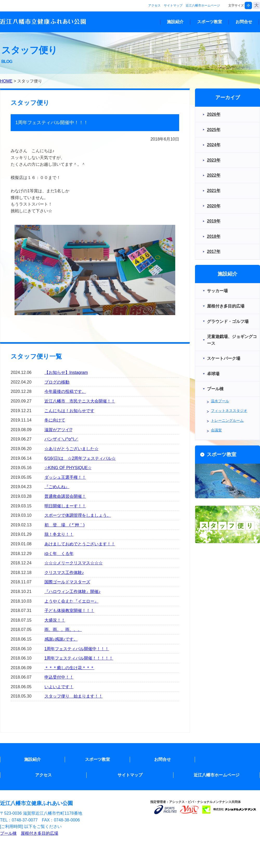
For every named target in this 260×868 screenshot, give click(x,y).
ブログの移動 (56, 382)
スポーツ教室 (209, 22)
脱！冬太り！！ (59, 534)
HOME (6, 81)
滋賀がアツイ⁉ (58, 429)
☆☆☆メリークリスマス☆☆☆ (73, 563)
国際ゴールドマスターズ (67, 582)
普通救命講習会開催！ (65, 496)
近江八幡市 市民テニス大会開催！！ (79, 401)
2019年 (213, 221)
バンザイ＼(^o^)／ (61, 439)
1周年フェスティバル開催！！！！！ (78, 658)
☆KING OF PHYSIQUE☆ (68, 467)
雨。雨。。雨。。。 (63, 629)
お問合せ (244, 22)
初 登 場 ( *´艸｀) (64, 525)
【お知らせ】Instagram (66, 372)
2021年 (213, 190)
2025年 (213, 129)
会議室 (216, 430)
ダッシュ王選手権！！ (65, 477)
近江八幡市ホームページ (203, 5)
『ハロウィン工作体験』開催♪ (72, 591)
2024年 (213, 145)
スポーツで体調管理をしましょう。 (77, 515)
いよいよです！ (59, 687)
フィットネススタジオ (229, 411)
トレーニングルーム (227, 420)
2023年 (213, 160)
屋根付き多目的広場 (39, 833)
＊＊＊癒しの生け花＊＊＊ (69, 668)
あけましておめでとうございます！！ (79, 544)
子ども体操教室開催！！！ (69, 610)
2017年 (213, 251)
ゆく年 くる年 (59, 553)
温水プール (220, 401)
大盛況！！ (54, 620)
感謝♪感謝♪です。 (61, 639)
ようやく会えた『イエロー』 (71, 601)
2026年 (213, 114)
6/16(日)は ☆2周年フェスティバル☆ (80, 458)
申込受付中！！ (59, 677)
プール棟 (8, 833)
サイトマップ (173, 5)
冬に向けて (54, 420)
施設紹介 (175, 22)
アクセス (154, 5)
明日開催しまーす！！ (65, 506)
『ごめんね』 (56, 486)
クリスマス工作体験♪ (64, 572)
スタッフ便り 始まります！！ (73, 696)
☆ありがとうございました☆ (71, 448)
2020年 (213, 206)
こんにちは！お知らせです (69, 411)
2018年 (213, 236)
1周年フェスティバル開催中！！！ (76, 649)
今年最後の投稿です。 (65, 391)
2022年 (213, 175)
